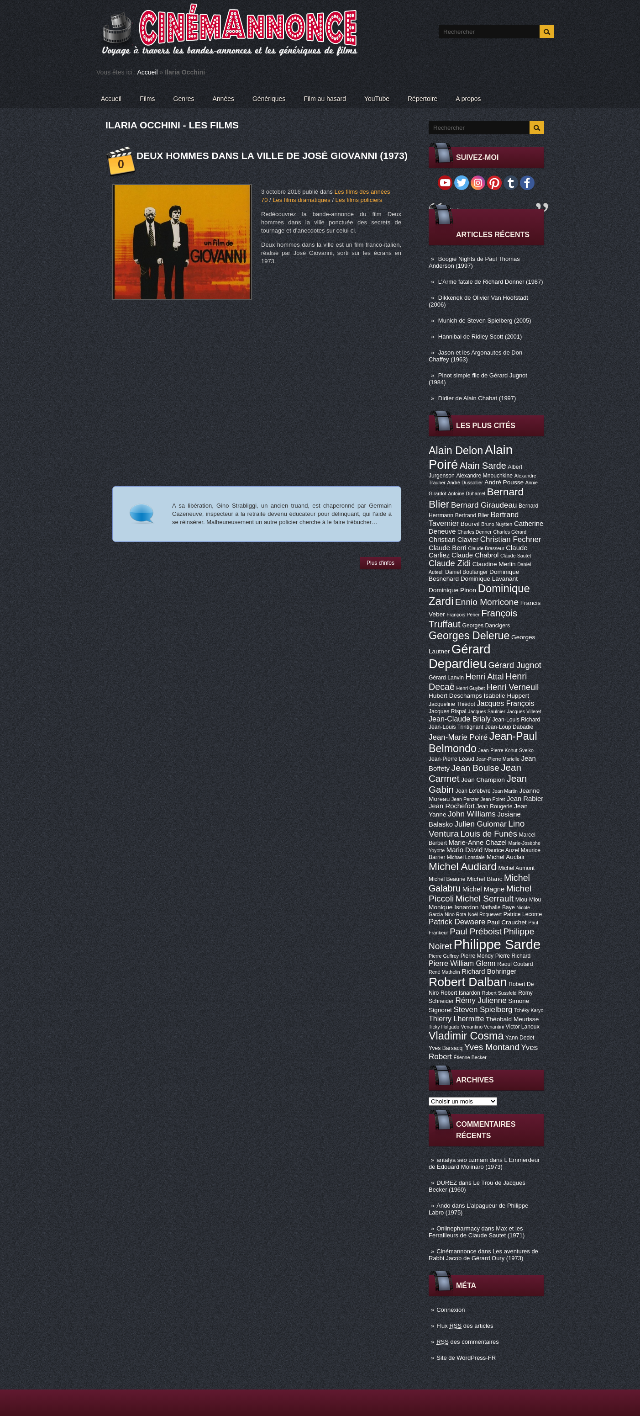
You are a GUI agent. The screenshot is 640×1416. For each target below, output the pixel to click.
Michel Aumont (516, 868)
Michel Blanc (484, 878)
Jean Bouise (475, 768)
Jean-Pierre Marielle (497, 759)
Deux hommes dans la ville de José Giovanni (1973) (272, 155)
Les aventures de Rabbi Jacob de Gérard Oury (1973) (483, 1255)
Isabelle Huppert (506, 695)
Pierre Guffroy (444, 956)
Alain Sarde (483, 466)
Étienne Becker (470, 1057)
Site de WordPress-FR (466, 1357)
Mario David (464, 850)
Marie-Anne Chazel (478, 842)
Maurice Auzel (501, 850)
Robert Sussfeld (499, 993)
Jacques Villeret (524, 711)
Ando (443, 1205)
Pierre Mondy (477, 956)
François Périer (462, 614)
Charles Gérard (509, 532)
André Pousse (504, 482)
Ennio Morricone (487, 602)
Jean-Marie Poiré (458, 737)
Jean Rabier (525, 798)
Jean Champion (483, 779)
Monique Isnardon (453, 907)
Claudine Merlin (494, 564)
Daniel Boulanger (466, 572)
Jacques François (505, 703)
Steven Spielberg (483, 1009)
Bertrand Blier (472, 515)
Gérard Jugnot (514, 665)
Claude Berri (448, 548)
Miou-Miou (528, 899)
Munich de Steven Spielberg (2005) (484, 320)
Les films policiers (359, 199)
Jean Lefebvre (473, 791)
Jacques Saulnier (486, 711)
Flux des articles (464, 1325)
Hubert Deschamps (455, 695)
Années (223, 98)
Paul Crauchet (507, 922)
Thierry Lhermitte (456, 1018)
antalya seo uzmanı (462, 1159)
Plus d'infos (380, 563)
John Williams (472, 814)
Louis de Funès (488, 833)
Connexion (450, 1309)
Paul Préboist (475, 931)
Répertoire (422, 98)
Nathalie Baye (497, 907)
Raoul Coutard (515, 964)
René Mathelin (444, 972)
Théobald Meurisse (512, 1019)
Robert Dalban (468, 982)
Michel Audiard (463, 866)
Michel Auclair (506, 857)
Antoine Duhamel (466, 493)
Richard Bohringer (489, 971)
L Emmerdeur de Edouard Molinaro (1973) (484, 1163)
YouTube (376, 98)
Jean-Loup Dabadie (509, 727)
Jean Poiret (492, 799)
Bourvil (470, 523)
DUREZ (446, 1182)
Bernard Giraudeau (484, 505)
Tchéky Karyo (528, 1010)
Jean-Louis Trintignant (456, 727)
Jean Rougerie (495, 806)
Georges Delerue (469, 636)
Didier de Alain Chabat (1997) (477, 398)
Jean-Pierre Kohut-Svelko (506, 750)
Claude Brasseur (486, 548)
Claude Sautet (515, 555)
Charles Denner (474, 532)
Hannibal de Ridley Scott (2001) (480, 336)
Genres (183, 98)
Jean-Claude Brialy (460, 719)
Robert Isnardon (460, 993)
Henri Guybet (470, 688)
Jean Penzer (465, 799)
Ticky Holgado (444, 1026)
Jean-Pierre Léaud (451, 759)
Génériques (268, 98)
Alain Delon (456, 450)
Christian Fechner (510, 539)
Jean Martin (505, 791)
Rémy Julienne (480, 1000)
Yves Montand (491, 1047)
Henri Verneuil (513, 687)
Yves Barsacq (445, 1048)
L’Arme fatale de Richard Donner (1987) (490, 281)
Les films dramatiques (301, 199)
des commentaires (467, 1341)
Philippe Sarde (497, 944)
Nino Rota (455, 914)
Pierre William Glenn (462, 963)
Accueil (147, 72)
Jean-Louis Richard (516, 719)
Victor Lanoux (523, 1027)
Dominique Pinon (452, 590)
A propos (468, 98)
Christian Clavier (453, 539)
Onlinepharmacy (458, 1228)
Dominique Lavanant (489, 578)
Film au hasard (325, 98)
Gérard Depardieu (460, 656)
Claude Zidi (450, 563)
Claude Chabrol (474, 555)
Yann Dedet (519, 1037)
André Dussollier (465, 482)
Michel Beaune (447, 879)
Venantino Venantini (482, 1026)
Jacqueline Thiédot (452, 704)
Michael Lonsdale (466, 857)
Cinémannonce (456, 1251)
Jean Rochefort (452, 806)
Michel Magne (483, 889)
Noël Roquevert (485, 914)
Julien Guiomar (481, 824)
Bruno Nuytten (496, 524)
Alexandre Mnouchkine (484, 475)
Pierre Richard (513, 956)
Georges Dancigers (486, 625)
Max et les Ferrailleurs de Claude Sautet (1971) (477, 1232)
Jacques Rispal (447, 711)
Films (147, 98)
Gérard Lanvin (446, 677)
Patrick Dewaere (457, 921)
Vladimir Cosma (466, 1036)
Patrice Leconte (523, 914)
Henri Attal (485, 676)
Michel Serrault (485, 898)
